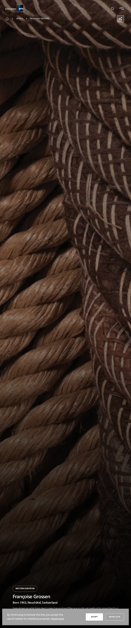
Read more (57, 618)
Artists (20, 19)
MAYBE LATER (114, 617)
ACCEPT (94, 617)
